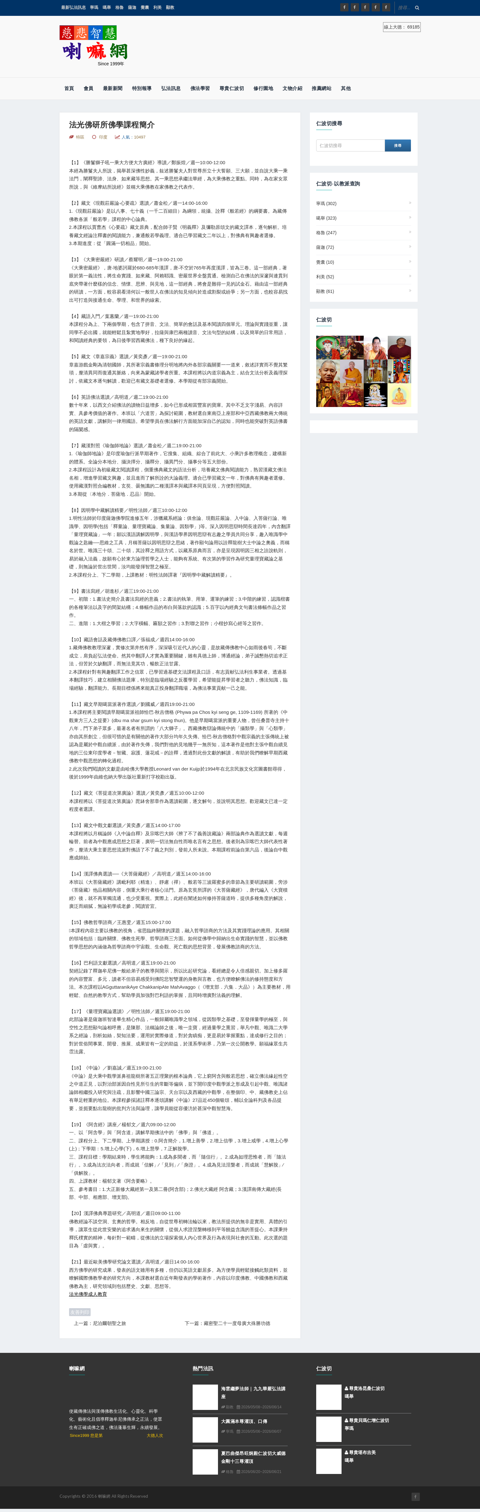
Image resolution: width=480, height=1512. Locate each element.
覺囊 (145, 7)
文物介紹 (292, 88)
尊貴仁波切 (232, 88)
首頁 (69, 88)
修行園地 (263, 88)
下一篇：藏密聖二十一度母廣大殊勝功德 (227, 1323)
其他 (346, 88)
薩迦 (132, 7)
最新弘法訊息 (73, 7)
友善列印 (79, 1312)
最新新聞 (113, 88)
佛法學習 (200, 88)
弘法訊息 (171, 88)
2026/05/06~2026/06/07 (259, 1431)
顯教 (170, 7)
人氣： (133, 137)
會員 (88, 88)
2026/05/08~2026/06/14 (259, 1407)
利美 (157, 7)
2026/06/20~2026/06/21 (259, 1472)
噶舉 (107, 7)
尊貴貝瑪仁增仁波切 (367, 1420)
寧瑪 (94, 7)
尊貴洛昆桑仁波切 (365, 1388)
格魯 (119, 7)
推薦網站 (321, 88)
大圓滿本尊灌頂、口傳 (244, 1421)
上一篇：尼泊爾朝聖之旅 (100, 1323)
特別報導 (142, 88)
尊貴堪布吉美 (360, 1452)
